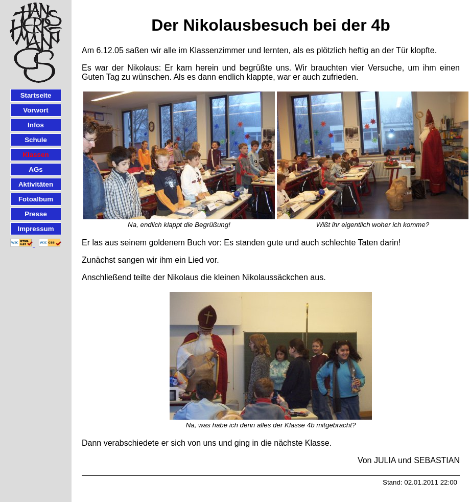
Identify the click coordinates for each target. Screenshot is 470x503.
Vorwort (35, 110)
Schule (36, 140)
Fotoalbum (35, 199)
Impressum (35, 229)
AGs (35, 169)
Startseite (36, 95)
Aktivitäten (35, 184)
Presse (36, 214)
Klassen (35, 154)
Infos (36, 125)
